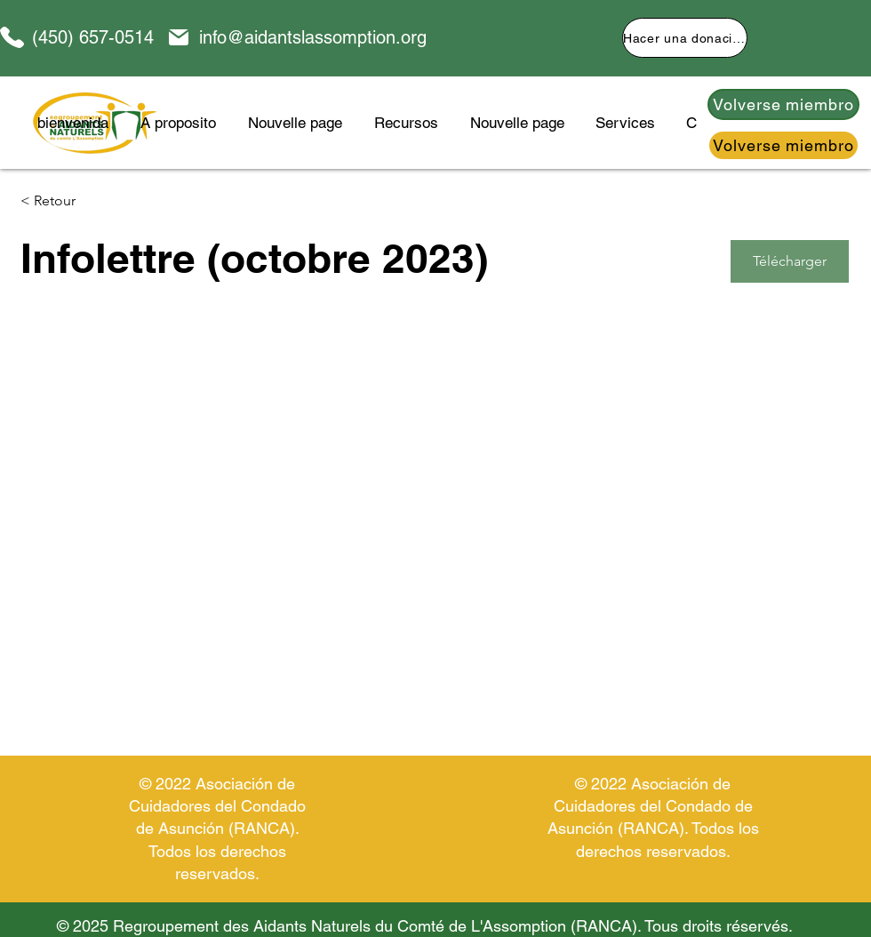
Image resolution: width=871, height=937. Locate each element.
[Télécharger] (790, 261)
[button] (406, 122)
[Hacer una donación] (684, 38)
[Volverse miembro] (783, 104)
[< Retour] (83, 201)
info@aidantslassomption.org (313, 37)
